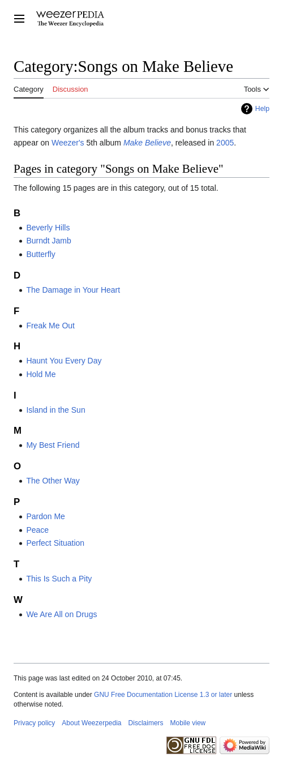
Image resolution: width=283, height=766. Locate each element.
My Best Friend (52, 445)
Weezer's (68, 142)
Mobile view (188, 723)
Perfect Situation (55, 542)
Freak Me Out (50, 325)
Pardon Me (45, 516)
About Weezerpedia (91, 723)
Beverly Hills (48, 227)
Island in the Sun (55, 409)
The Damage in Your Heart (73, 289)
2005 (225, 142)
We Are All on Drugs (61, 614)
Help (262, 109)
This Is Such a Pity (59, 578)
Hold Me (40, 374)
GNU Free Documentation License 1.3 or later (163, 695)
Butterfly (40, 254)
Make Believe (147, 142)
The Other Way (52, 480)
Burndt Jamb (48, 240)
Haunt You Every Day (63, 360)
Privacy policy (34, 723)
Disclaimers (146, 723)
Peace (37, 529)
